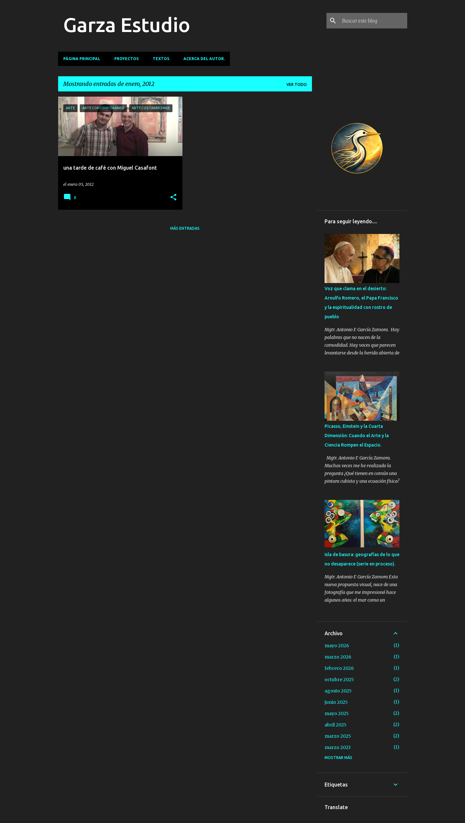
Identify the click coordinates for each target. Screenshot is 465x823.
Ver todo (296, 84)
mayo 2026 (337, 646)
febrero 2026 (339, 668)
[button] (173, 197)
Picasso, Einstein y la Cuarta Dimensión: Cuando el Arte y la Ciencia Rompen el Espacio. (357, 436)
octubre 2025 (339, 679)
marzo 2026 (338, 657)
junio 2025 (336, 702)
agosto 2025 (338, 691)
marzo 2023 (338, 747)
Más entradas (185, 228)
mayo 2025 (337, 713)
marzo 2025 (338, 736)
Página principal (81, 59)
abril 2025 (335, 725)
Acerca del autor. (204, 59)
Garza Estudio (126, 24)
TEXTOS (161, 59)
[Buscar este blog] (373, 20)
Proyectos (126, 59)
